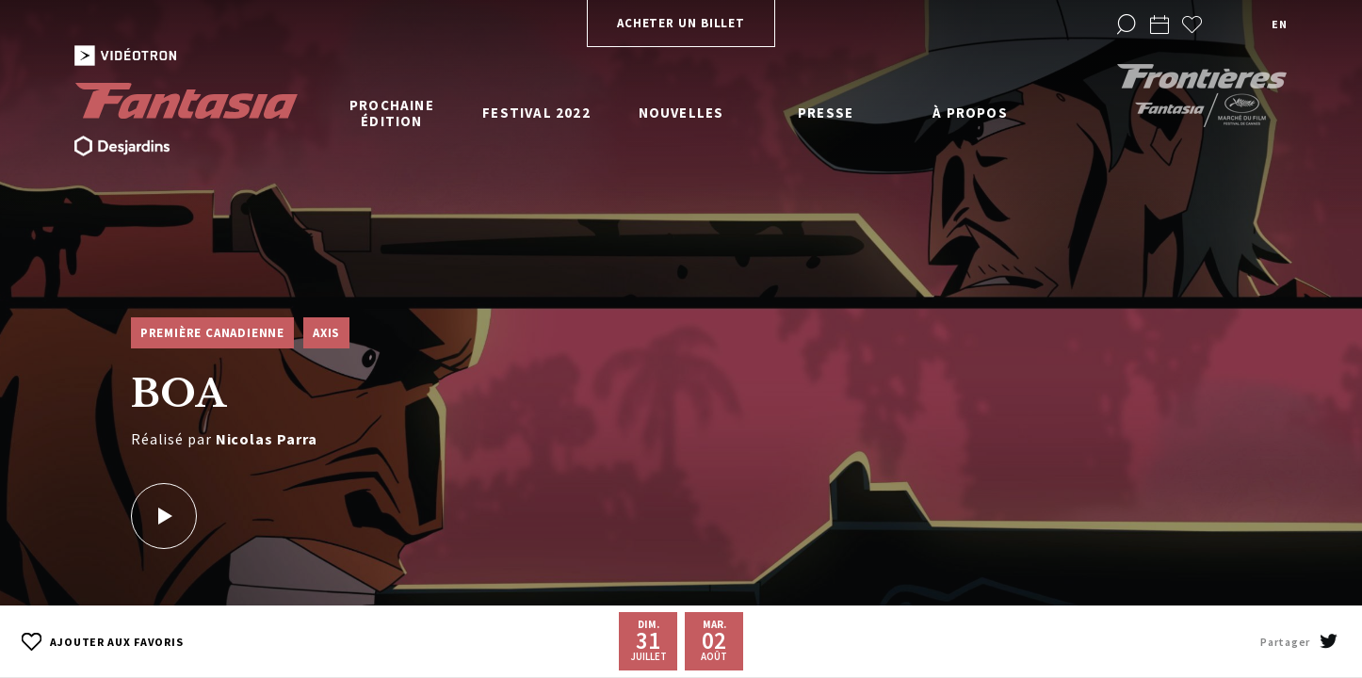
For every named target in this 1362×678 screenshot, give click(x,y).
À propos (970, 112)
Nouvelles (681, 112)
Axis (326, 333)
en (1279, 24)
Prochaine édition (391, 113)
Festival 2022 (536, 112)
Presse (825, 112)
